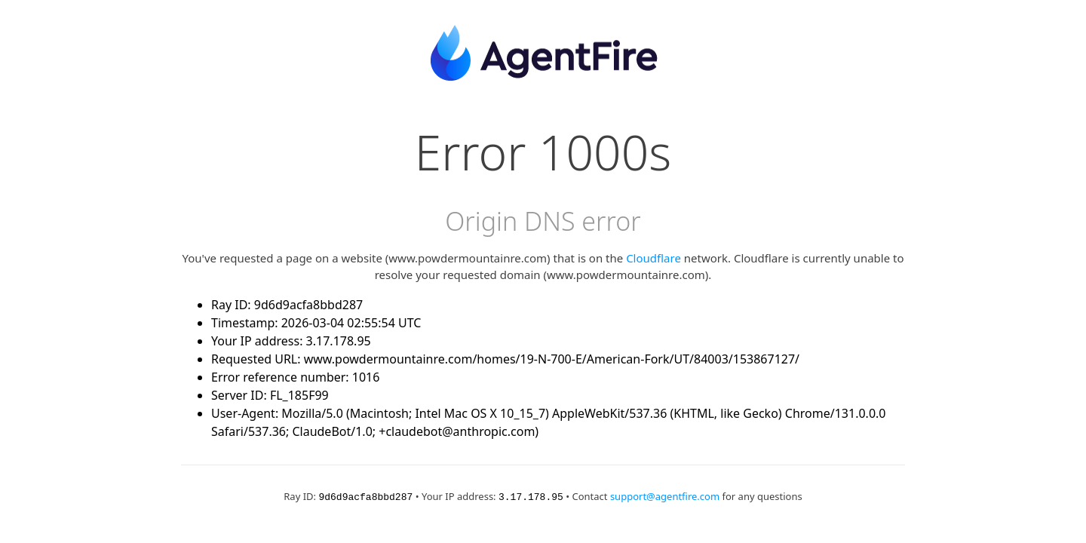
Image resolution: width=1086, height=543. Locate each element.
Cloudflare (653, 257)
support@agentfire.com (664, 496)
